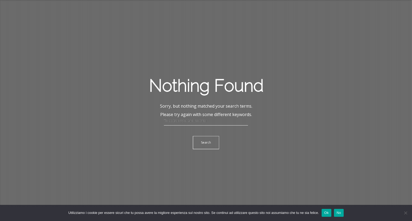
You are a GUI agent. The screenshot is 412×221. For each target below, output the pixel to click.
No (339, 213)
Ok (326, 213)
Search (206, 142)
